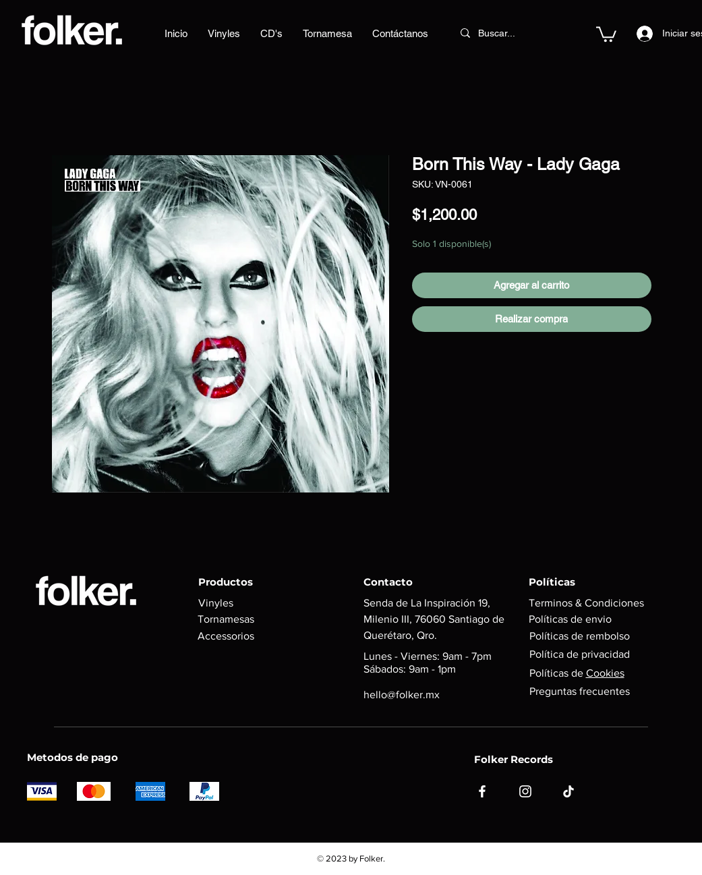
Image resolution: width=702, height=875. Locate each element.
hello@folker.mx (401, 694)
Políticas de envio (570, 619)
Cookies (605, 673)
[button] (606, 33)
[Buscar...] (507, 32)
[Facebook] (482, 791)
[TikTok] (568, 791)
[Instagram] (525, 791)
